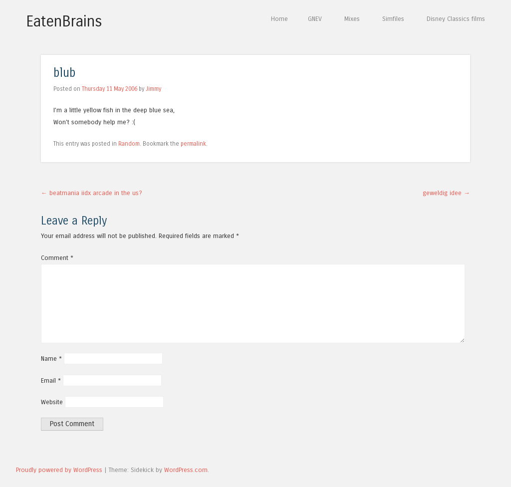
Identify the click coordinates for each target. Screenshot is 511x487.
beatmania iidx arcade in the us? (91, 193)
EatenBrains (64, 21)
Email (51, 380)
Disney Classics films (456, 18)
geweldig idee (446, 193)
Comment (57, 257)
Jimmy (153, 88)
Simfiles (393, 18)
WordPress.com (186, 470)
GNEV (315, 18)
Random (129, 143)
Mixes (352, 18)
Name (51, 358)
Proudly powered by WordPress (59, 470)
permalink (193, 143)
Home (279, 18)
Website (52, 402)
